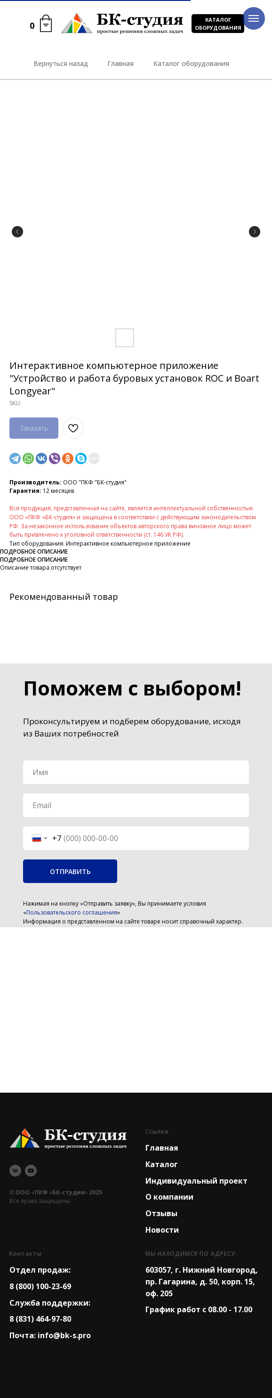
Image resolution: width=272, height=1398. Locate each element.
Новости (162, 1230)
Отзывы (161, 1213)
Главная (161, 1148)
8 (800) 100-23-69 (40, 1286)
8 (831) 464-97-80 (40, 1319)
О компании (169, 1197)
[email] (136, 805)
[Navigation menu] (253, 18)
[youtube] (31, 1171)
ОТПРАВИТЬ (70, 871)
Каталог (161, 1164)
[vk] (15, 1171)
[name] (136, 772)
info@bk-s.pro (64, 1335)
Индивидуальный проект (196, 1181)
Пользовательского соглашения (71, 912)
